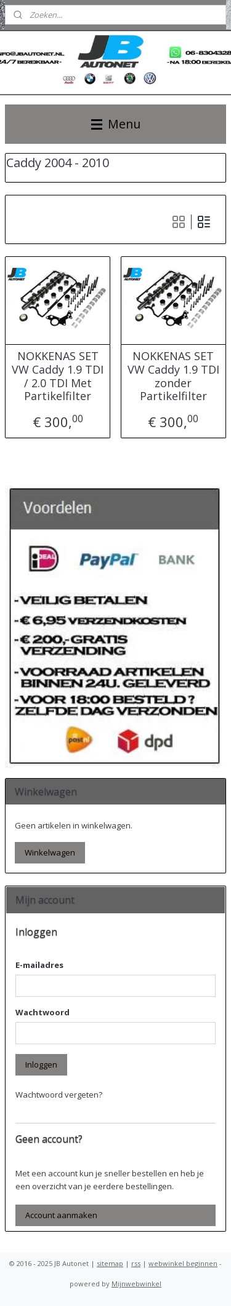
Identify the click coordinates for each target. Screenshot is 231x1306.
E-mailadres (39, 964)
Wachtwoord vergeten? (58, 1094)
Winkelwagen (50, 852)
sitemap (110, 1263)
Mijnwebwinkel (136, 1283)
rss (135, 1263)
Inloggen (41, 1064)
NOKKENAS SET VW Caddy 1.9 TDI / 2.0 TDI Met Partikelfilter (57, 376)
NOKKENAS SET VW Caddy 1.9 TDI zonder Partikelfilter (173, 376)
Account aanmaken (61, 1215)
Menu (115, 124)
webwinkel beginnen (182, 1263)
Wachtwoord (42, 1012)
